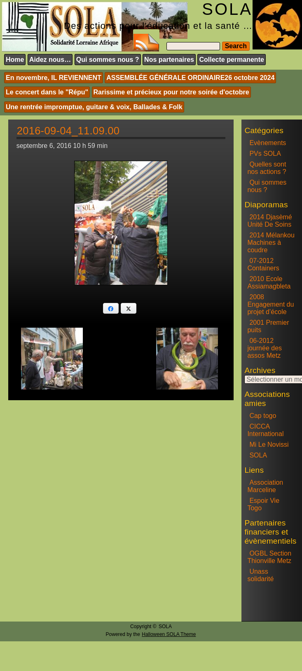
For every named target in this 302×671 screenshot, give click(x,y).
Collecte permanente (231, 59)
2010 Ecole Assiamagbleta (268, 282)
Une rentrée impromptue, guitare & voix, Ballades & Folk (94, 106)
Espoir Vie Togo (263, 504)
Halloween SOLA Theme (169, 634)
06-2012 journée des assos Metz (264, 348)
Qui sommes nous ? (107, 59)
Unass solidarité (260, 575)
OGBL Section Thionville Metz (269, 557)
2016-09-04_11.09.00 (68, 130)
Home (15, 59)
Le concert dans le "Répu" (47, 92)
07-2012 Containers (263, 264)
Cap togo (262, 415)
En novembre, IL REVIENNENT (53, 77)
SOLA (258, 455)
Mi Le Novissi (268, 444)
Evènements (267, 142)
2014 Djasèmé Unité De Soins (269, 221)
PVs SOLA (265, 153)
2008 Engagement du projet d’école (270, 304)
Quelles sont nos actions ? (266, 168)
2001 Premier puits (268, 326)
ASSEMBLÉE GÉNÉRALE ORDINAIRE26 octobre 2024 (190, 77)
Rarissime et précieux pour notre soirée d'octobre (171, 92)
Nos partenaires (169, 59)
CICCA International (265, 430)
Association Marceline (265, 486)
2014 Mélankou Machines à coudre (270, 242)
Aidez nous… (50, 59)
